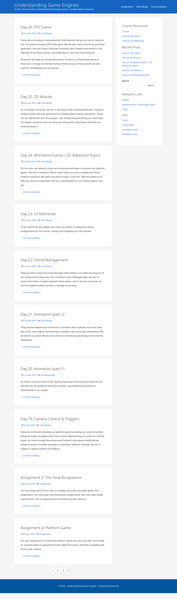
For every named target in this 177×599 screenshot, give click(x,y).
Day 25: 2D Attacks (40, 96)
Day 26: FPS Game (40, 26)
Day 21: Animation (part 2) (48, 320)
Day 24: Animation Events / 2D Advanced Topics (53, 158)
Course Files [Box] (131, 36)
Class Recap (142, 6)
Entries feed (128, 124)
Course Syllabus (159, 6)
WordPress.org (129, 134)
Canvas (125, 31)
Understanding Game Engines (82, 591)
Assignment (127, 6)
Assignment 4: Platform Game (53, 533)
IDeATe (125, 99)
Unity (124, 109)
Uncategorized (47, 380)
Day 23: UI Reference (43, 219)
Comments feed (130, 129)
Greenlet (114, 591)
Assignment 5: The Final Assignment (59, 483)
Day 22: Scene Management (50, 265)
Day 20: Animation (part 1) (48, 374)
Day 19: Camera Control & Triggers (58, 424)
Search (125, 80)
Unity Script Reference (133, 40)
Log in (125, 120)
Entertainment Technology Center (138, 104)
